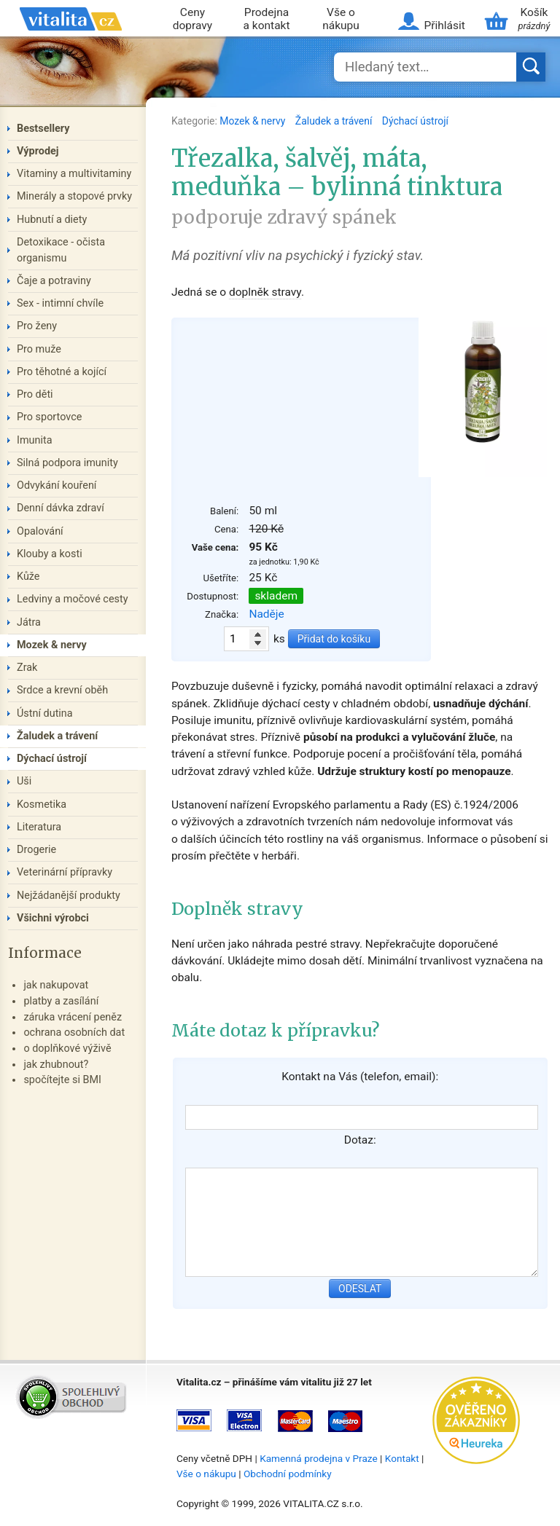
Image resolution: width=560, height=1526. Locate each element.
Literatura (39, 827)
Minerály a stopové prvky (74, 196)
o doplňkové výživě (67, 1048)
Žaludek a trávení (335, 121)
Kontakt (402, 1458)
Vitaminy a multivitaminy (74, 174)
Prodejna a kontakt (267, 19)
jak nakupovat (55, 985)
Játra (29, 622)
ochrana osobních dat (74, 1032)
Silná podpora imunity (67, 463)
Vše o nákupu (340, 19)
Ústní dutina (45, 713)
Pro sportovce (49, 417)
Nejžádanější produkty (68, 895)
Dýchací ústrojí (415, 121)
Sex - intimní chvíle (60, 303)
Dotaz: (360, 1140)
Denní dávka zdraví (60, 508)
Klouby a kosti (49, 554)
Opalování (40, 531)
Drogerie (36, 849)
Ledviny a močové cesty (72, 599)
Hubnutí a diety (52, 219)
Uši (24, 781)
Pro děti (35, 394)
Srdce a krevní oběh (62, 690)
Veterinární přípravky (64, 872)
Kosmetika (41, 804)
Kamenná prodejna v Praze (319, 1458)
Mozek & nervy (253, 121)
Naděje (266, 614)
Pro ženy (37, 326)
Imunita (34, 440)
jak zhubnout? (55, 1064)
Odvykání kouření (56, 485)
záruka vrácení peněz (72, 1017)
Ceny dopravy (192, 19)
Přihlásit (444, 25)
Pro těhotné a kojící (61, 372)
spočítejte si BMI (62, 1080)
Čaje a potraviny (54, 281)
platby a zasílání (60, 1001)
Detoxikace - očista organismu (61, 250)
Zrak (27, 667)
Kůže (28, 576)
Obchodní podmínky (288, 1473)
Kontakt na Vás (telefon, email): (359, 1076)
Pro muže (39, 349)
